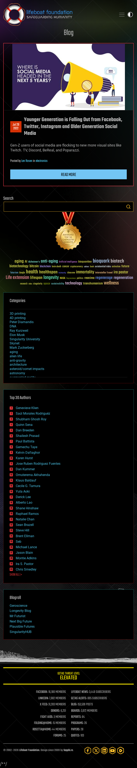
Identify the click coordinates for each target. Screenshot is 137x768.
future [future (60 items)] (125, 266)
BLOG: (74, 704)
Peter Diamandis (22, 322)
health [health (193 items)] (32, 272)
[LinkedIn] (104, 750)
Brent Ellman (25, 536)
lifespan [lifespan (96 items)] (36, 277)
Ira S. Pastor (24, 564)
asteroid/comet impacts (27, 369)
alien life (16, 356)
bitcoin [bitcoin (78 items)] (34, 266)
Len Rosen (26, 161)
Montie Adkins (26, 558)
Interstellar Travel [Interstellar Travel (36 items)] (104, 272)
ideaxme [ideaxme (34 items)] (71, 273)
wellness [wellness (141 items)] (111, 283)
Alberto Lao (24, 502)
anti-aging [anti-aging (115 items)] (49, 261)
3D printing (18, 314)
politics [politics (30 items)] (80, 278)
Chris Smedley (26, 569)
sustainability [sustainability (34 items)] (57, 284)
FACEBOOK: (42, 692)
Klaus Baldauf (26, 480)
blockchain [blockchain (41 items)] (45, 266)
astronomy (17, 373)
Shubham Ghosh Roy (31, 419)
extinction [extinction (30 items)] (116, 266)
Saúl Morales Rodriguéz (33, 413)
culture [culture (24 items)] (86, 267)
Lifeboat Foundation (29, 750)
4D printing (18, 318)
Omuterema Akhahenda (33, 475)
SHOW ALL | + (16, 574)
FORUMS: (58, 735)
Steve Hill (22, 530)
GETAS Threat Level (68, 676)
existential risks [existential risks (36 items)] (103, 266)
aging (14, 352)
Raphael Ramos (27, 514)
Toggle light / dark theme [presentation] (130, 14)
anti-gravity (18, 360)
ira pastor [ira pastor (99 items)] (121, 272)
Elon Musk (17, 335)
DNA (13, 326)
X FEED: (44, 704)
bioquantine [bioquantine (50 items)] (85, 261)
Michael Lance (26, 547)
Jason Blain (24, 553)
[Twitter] (96, 750)
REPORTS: (76, 717)
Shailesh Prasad (27, 436)
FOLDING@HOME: (43, 723)
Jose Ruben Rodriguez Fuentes (38, 464)
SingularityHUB (21, 632)
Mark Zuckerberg (22, 348)
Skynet (14, 343)
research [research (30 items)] (23, 284)
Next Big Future (21, 621)
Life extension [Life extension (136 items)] (17, 277)
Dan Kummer (25, 469)
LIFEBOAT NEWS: (79, 692)
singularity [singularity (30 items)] (37, 284)
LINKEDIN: (43, 698)
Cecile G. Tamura (28, 486)
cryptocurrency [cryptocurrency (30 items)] (76, 266)
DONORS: (55, 711)
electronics (42, 161)
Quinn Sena (24, 425)
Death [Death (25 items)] (92, 267)
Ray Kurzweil (19, 331)
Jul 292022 (16, 126)
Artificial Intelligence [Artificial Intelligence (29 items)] (68, 262)
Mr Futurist (17, 616)
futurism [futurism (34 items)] (14, 273)
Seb (18, 542)
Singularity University (25, 339)
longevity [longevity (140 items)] (51, 277)
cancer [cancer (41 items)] (65, 266)
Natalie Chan (25, 519)
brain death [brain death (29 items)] (56, 266)
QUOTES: (75, 735)
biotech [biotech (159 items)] (117, 261)
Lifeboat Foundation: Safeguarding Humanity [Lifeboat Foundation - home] (58, 14)
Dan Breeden (25, 430)
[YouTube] (112, 750)
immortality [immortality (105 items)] (85, 272)
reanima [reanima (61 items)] (89, 278)
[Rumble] (120, 750)
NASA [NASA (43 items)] (62, 278)
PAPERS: (75, 729)
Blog (69, 33)
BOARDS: (75, 711)
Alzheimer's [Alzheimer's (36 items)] (34, 262)
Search (128, 207)
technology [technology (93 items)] (73, 283)
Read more (68, 174)
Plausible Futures (22, 626)
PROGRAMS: (77, 723)
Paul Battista (25, 441)
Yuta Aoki (23, 491)
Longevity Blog (20, 611)
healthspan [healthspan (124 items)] (48, 272)
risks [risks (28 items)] (30, 284)
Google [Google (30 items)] (22, 273)
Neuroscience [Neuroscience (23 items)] (71, 278)
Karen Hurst (24, 458)
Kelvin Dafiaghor (28, 452)
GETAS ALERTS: (79, 698)
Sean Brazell (25, 525)
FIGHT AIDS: (46, 717)
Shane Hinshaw (27, 508)
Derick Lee (23, 497)
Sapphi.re (68, 750)
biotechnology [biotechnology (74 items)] (18, 266)
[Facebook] (88, 750)
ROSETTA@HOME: (42, 729)
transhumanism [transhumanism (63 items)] (93, 283)
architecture (18, 365)
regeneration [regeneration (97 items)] (123, 277)
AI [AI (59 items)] (26, 262)
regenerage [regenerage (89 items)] (104, 278)
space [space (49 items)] (46, 283)
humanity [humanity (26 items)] (62, 273)
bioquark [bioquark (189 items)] (101, 261)
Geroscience (18, 606)
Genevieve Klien (27, 408)
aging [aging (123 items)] (19, 261)
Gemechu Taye (26, 447)
